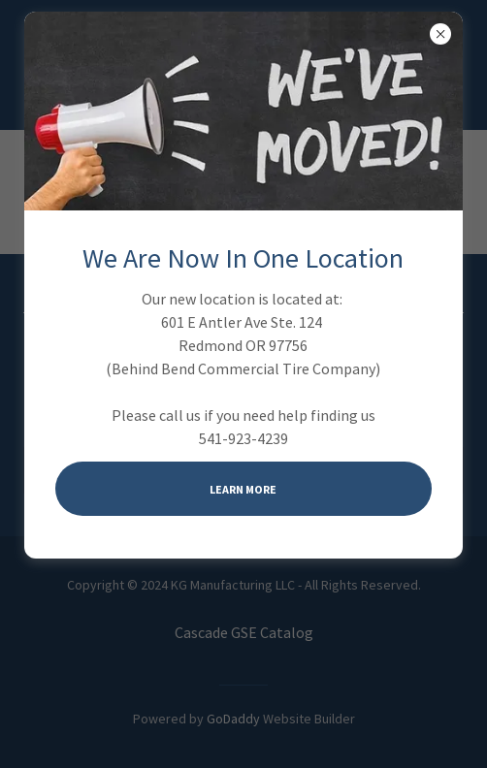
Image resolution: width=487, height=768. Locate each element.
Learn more (243, 489)
